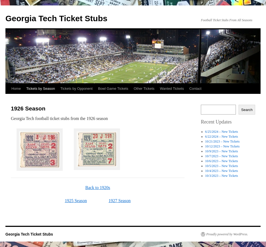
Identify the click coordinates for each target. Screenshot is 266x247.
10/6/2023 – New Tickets (221, 161)
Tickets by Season (40, 89)
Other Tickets (144, 89)
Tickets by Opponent (76, 89)
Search (246, 110)
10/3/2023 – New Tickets (221, 176)
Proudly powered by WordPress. (227, 234)
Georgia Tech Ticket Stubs (56, 18)
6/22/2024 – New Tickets (221, 136)
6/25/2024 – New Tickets (221, 132)
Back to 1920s (97, 187)
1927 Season (120, 200)
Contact (195, 89)
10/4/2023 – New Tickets (221, 171)
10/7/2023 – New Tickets (221, 156)
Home (16, 89)
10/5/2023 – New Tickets (221, 166)
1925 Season (76, 200)
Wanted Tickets (172, 89)
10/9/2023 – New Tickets (221, 151)
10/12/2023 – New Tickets (222, 146)
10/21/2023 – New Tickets (222, 141)
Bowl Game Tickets (113, 89)
